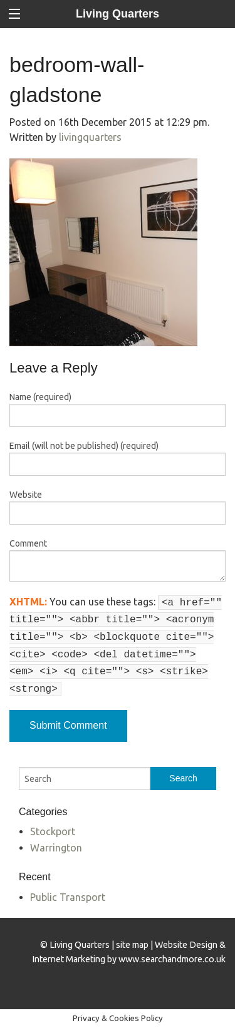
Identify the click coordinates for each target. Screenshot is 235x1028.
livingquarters (90, 137)
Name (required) (40, 397)
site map (132, 945)
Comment (28, 543)
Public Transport (67, 897)
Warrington (56, 847)
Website (25, 495)
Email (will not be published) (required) (84, 446)
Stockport (52, 831)
